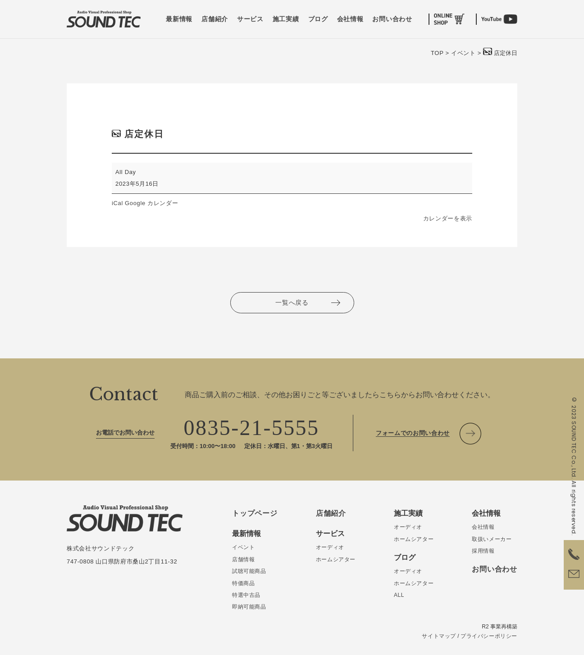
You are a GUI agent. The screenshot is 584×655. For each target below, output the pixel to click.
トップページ (255, 513)
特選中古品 (246, 595)
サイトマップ (439, 636)
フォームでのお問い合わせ (413, 433)
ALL (399, 595)
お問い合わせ (392, 19)
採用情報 (483, 551)
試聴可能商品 (249, 571)
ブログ (318, 19)
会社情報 (350, 19)
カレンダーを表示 (447, 218)
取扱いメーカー (491, 539)
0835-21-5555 (251, 428)
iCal (117, 203)
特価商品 (243, 583)
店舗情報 (243, 559)
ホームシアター (336, 559)
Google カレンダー (151, 203)
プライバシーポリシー (489, 636)
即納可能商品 (249, 607)
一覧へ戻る (292, 302)
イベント (243, 547)
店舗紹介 (214, 19)
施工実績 (286, 19)
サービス (250, 19)
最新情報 (179, 19)
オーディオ (330, 547)
